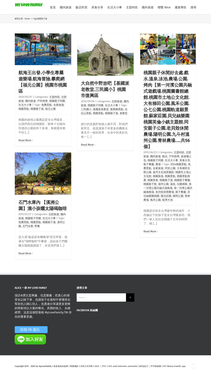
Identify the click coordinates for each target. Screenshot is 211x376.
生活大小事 (25, 104)
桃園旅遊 (158, 176)
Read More (24, 140)
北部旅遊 (117, 101)
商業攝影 (74, 366)
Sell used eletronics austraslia (122, 366)
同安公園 (170, 168)
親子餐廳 (148, 164)
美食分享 (184, 160)
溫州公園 (163, 184)
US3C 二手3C (100, 366)
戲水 (164, 156)
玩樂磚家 (182, 184)
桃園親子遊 (37, 108)
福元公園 (50, 108)
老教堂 (123, 113)
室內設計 (143, 366)
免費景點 (46, 104)
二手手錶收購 (155, 366)
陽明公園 (178, 196)
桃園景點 (23, 108)
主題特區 (54, 97)
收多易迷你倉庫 (61, 366)
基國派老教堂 (101, 109)
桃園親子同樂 (57, 101)
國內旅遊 (30, 101)
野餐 (37, 226)
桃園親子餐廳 (182, 180)
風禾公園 (155, 199)
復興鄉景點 (116, 109)
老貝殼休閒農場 (164, 192)
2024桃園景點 (178, 164)
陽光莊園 (166, 196)
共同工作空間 (86, 366)
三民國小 (86, 109)
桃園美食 (153, 180)
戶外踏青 (42, 101)
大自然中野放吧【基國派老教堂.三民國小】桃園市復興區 (105, 89)
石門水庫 (28, 226)
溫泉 (172, 184)
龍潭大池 (167, 199)
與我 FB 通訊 (33, 330)
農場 (158, 164)
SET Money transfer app (174, 366)
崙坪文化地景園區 (163, 172)
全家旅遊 (58, 104)
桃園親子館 (150, 184)
